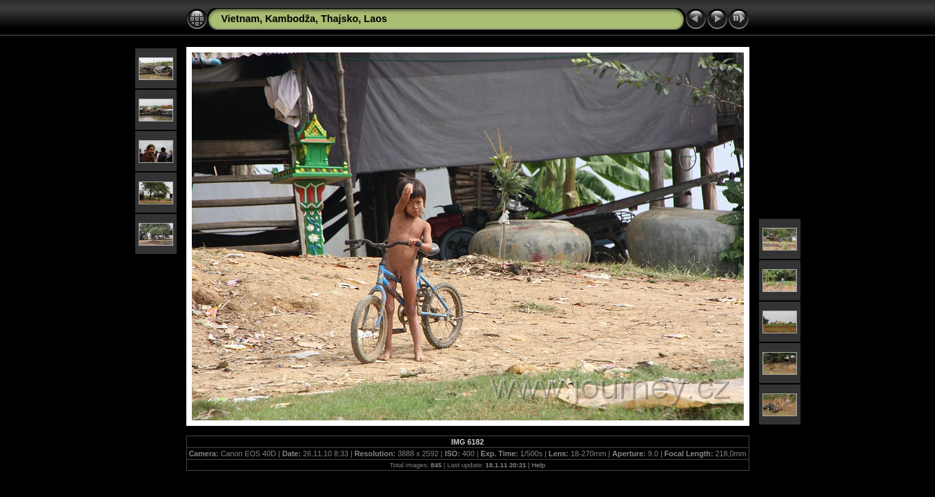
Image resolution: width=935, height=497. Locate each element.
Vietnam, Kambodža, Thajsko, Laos (304, 18)
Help (538, 465)
